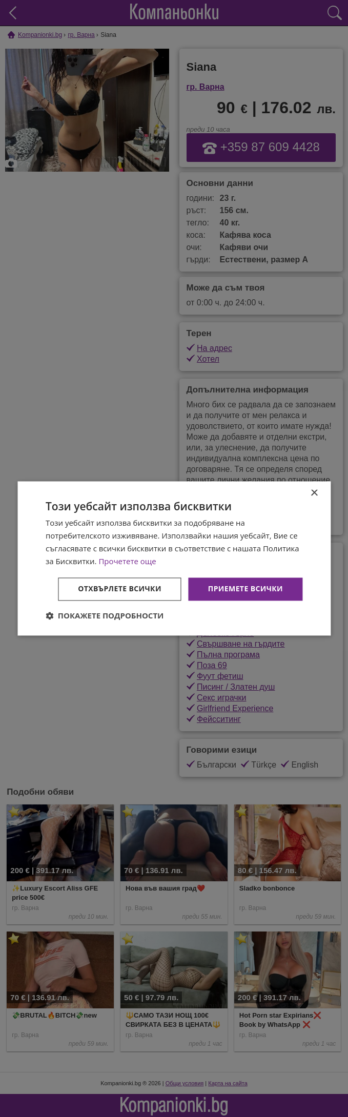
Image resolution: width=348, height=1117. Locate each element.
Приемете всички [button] (245, 589)
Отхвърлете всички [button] (119, 589)
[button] (105, 615)
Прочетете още (127, 561)
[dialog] (174, 558)
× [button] (314, 493)
